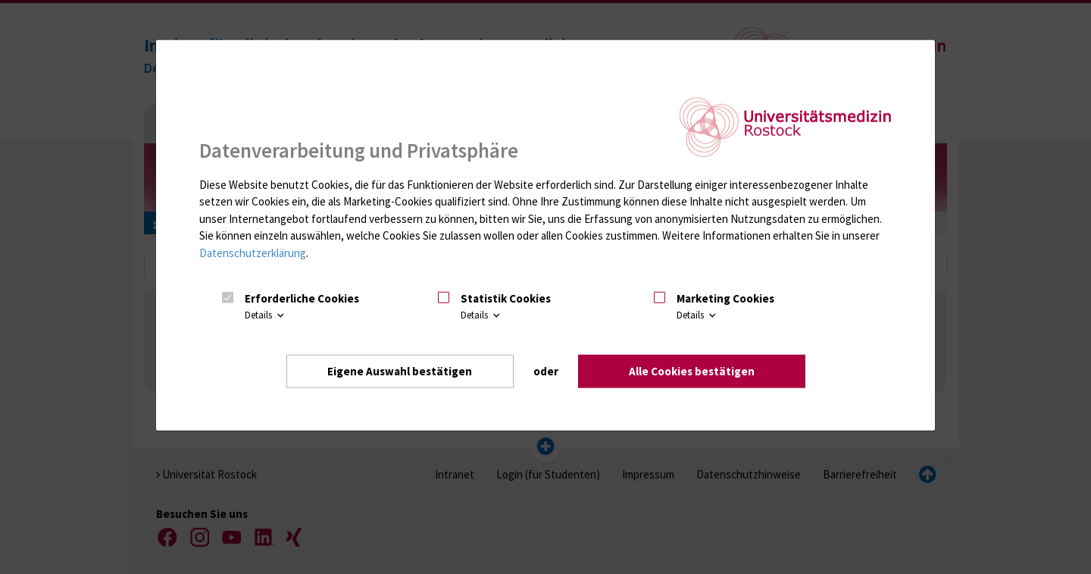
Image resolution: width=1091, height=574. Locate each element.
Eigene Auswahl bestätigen (399, 370)
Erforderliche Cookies (302, 297)
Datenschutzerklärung (252, 252)
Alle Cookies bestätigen (692, 370)
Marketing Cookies (725, 297)
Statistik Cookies (506, 297)
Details (265, 315)
